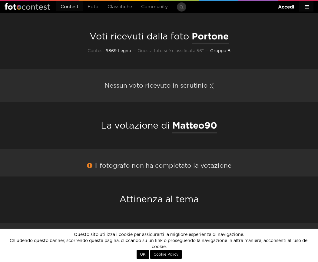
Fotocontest (27, 6)
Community (154, 7)
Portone (210, 36)
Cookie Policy (166, 254)
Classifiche (120, 7)
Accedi (286, 6)
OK (143, 254)
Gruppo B (220, 51)
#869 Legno (118, 51)
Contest (69, 7)
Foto (93, 7)
